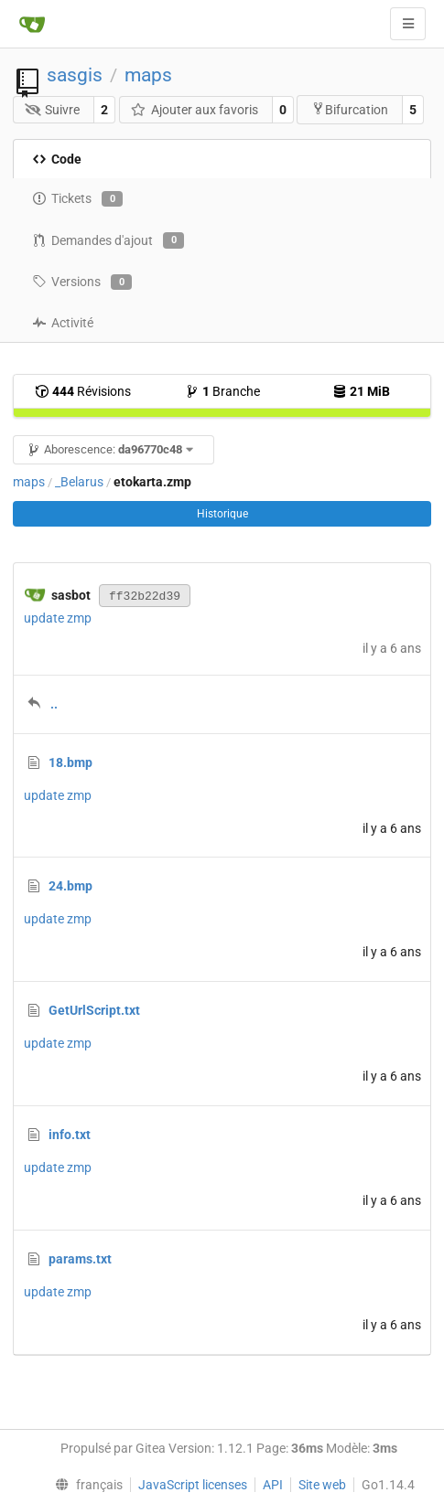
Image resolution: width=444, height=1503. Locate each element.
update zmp (58, 618)
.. (54, 704)
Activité (62, 322)
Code (56, 159)
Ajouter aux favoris (194, 109)
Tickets (77, 199)
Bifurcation (349, 109)
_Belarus (79, 481)
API (273, 1484)
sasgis (75, 75)
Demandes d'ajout (108, 240)
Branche (222, 391)
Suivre (53, 109)
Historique (222, 513)
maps (148, 75)
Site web (322, 1484)
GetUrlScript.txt (94, 1010)
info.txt (70, 1134)
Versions (82, 282)
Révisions (83, 391)
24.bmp (70, 886)
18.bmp (70, 762)
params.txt (80, 1259)
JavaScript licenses (192, 1484)
